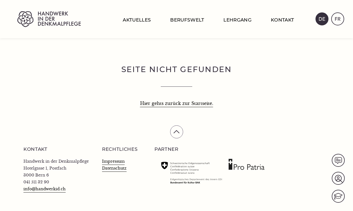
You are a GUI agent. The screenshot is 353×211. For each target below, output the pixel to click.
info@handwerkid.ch (44, 189)
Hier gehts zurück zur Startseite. (176, 103)
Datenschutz (114, 168)
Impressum (113, 161)
